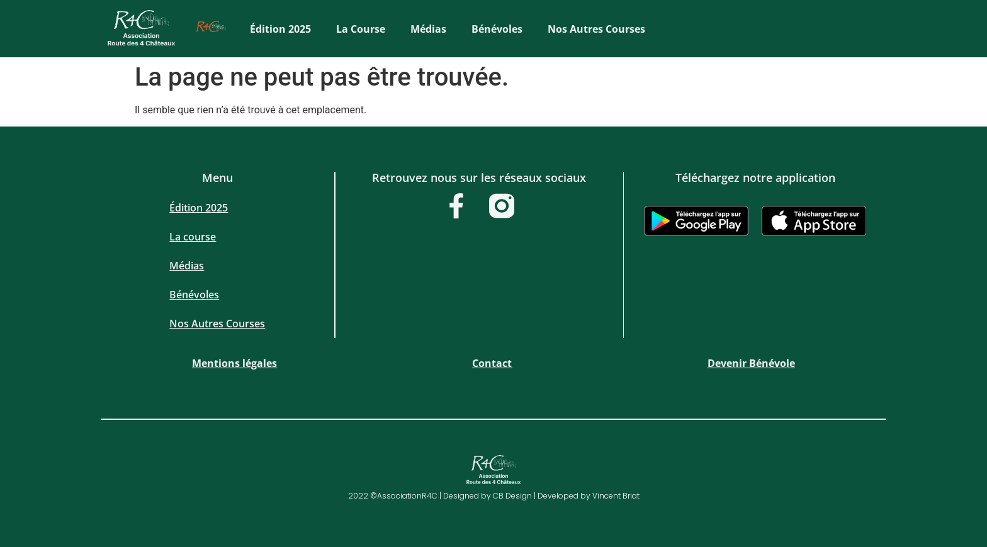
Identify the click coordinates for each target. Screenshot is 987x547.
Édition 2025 (280, 29)
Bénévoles (496, 29)
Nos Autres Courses (596, 29)
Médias (428, 29)
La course (360, 29)
